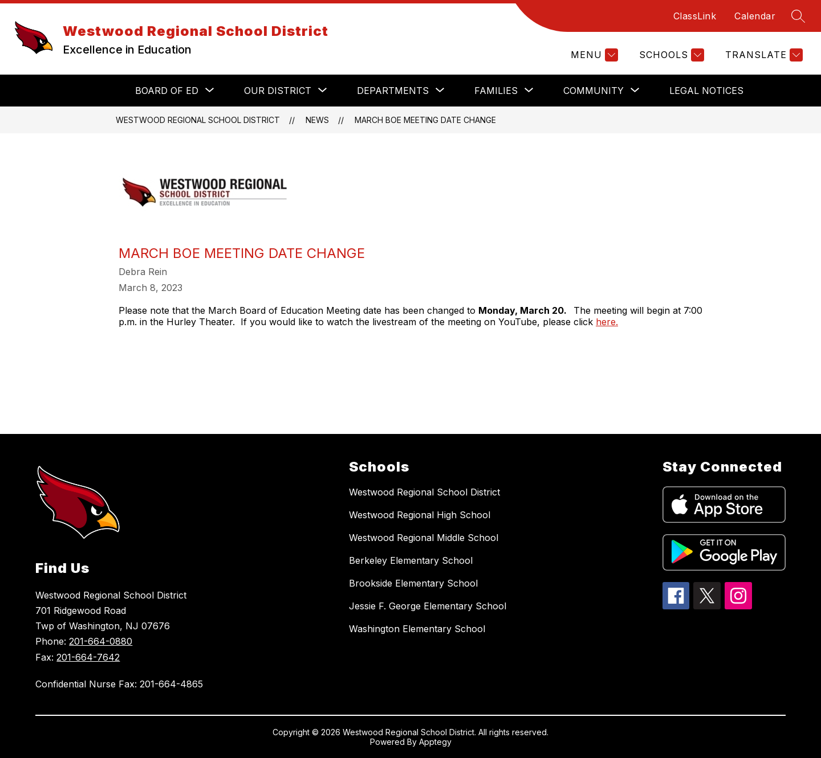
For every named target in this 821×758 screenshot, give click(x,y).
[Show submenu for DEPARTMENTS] (393, 90)
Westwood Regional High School (419, 515)
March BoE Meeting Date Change (425, 120)
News (317, 120)
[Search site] (798, 16)
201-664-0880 (100, 641)
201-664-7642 (88, 657)
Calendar (754, 16)
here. (607, 321)
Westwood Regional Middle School (423, 537)
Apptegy (435, 742)
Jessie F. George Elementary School (427, 606)
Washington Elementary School (417, 628)
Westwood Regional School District (198, 120)
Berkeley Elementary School (411, 560)
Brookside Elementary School (413, 583)
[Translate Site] (762, 55)
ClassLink (695, 16)
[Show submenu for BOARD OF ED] (166, 90)
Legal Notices (706, 90)
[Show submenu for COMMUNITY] (593, 90)
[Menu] (593, 55)
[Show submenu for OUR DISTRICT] (277, 90)
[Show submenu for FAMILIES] (496, 90)
